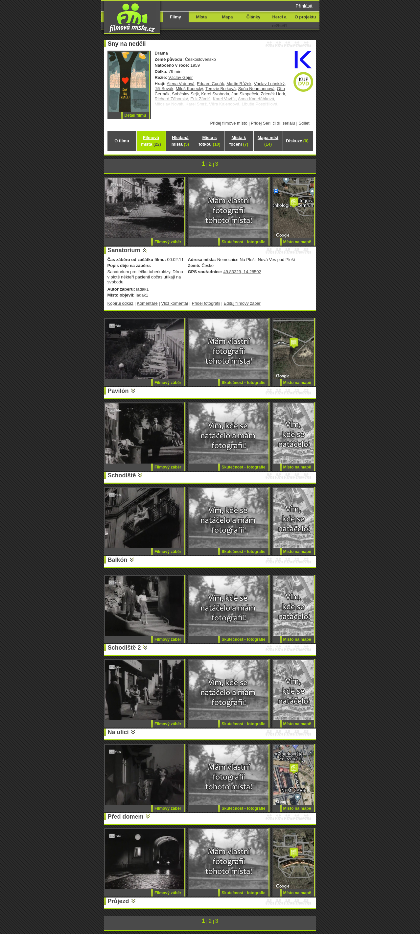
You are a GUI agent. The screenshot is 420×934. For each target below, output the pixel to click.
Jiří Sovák (164, 88)
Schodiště (122, 475)
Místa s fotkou (209, 141)
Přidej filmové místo (228, 123)
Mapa (227, 16)
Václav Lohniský (269, 83)
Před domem (126, 816)
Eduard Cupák (210, 83)
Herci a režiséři (279, 21)
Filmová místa (151, 141)
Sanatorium (124, 250)
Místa (201, 16)
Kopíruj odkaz (120, 303)
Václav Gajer (180, 77)
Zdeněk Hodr (273, 93)
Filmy (175, 16)
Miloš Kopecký (189, 88)
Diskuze (297, 140)
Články (253, 16)
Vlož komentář (174, 303)
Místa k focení (238, 141)
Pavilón (118, 391)
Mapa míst (268, 141)
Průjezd (118, 901)
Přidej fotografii (206, 303)
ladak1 (142, 289)
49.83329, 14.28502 (242, 271)
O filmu (121, 140)
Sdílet (303, 123)
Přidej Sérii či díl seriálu (273, 123)
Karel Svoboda (215, 93)
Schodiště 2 (124, 647)
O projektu (305, 16)
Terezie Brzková (220, 88)
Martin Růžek (238, 83)
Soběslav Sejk (185, 93)
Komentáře (147, 303)
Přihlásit (303, 6)
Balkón (118, 560)
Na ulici (118, 732)
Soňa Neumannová (256, 88)
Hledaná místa (180, 141)
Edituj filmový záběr (242, 303)
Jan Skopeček (245, 93)
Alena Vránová (181, 83)
